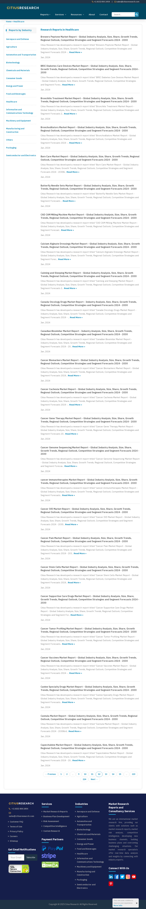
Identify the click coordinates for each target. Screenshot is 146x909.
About (92, 14)
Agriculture (11, 47)
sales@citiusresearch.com (126, 1)
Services (60, 14)
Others (9, 140)
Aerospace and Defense (17, 39)
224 (84, 779)
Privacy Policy (16, 831)
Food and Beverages (16, 94)
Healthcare (18, 21)
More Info (118, 905)
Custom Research (51, 831)
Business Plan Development (56, 816)
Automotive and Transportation (21, 54)
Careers (13, 836)
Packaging (11, 147)
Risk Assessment (51, 821)
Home (8, 21)
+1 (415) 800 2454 (101, 1)
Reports (45, 14)
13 (106, 774)
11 (92, 774)
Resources (77, 14)
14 (113, 774)
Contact (104, 14)
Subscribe (31, 857)
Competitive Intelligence (55, 826)
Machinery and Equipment (18, 120)
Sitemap (14, 841)
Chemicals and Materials (18, 70)
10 (85, 774)
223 (133, 774)
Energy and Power (14, 86)
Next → (94, 779)
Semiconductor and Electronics (21, 155)
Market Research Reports (55, 811)
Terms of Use (16, 826)
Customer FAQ (16, 821)
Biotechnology (13, 62)
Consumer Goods (14, 78)
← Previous (50, 774)
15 (120, 774)
